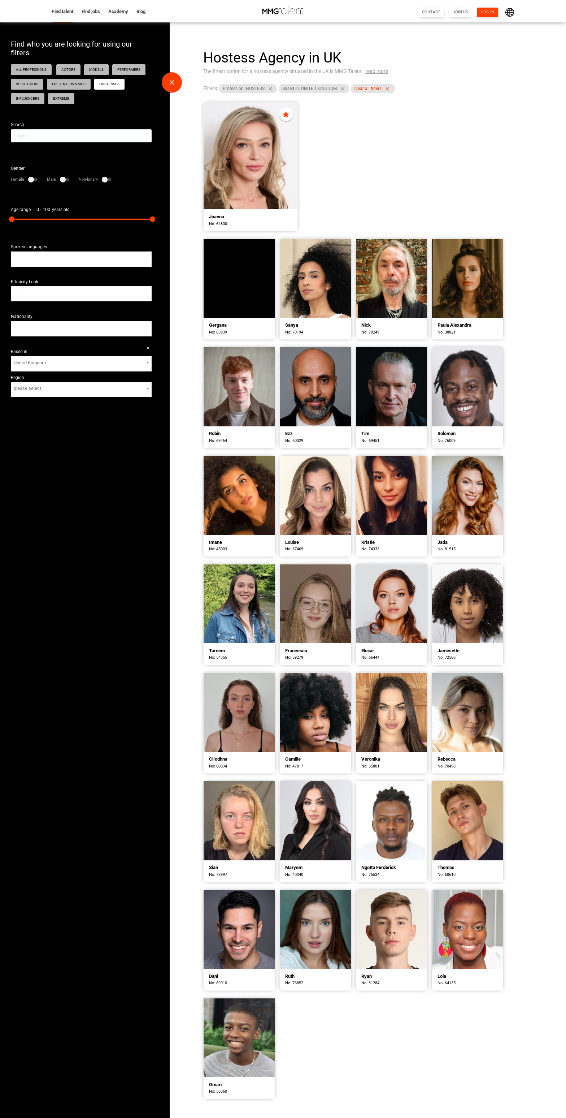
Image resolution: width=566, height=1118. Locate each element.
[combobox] (81, 259)
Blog (140, 11)
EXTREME (61, 98)
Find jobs (91, 11)
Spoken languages (29, 246)
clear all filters (374, 89)
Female (24, 179)
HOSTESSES (109, 84)
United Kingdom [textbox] (30, 362)
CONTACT (431, 12)
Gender (18, 168)
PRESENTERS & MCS (69, 84)
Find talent (62, 11)
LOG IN (487, 12)
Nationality (21, 316)
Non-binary (95, 179)
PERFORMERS (128, 70)
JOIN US (460, 12)
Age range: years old (40, 209)
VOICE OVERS (27, 84)
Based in (19, 351)
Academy (118, 11)
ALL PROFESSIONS (31, 70)
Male (58, 179)
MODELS (96, 70)
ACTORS (68, 70)
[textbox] (16, 256)
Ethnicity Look (24, 281)
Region (17, 377)
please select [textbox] (27, 388)
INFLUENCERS (27, 98)
